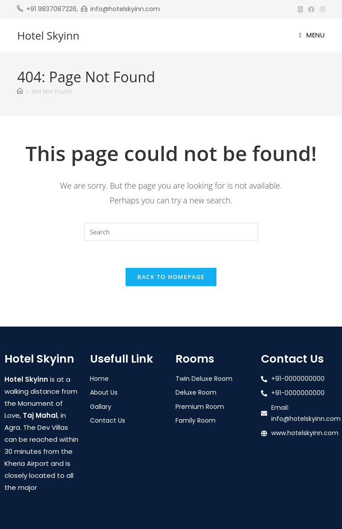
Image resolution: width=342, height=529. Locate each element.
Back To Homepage (170, 277)
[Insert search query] (171, 232)
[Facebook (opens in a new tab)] (311, 9)
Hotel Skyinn (48, 35)
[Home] (20, 91)
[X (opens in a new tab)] (300, 9)
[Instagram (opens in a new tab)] (321, 9)
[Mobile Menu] (312, 35)
